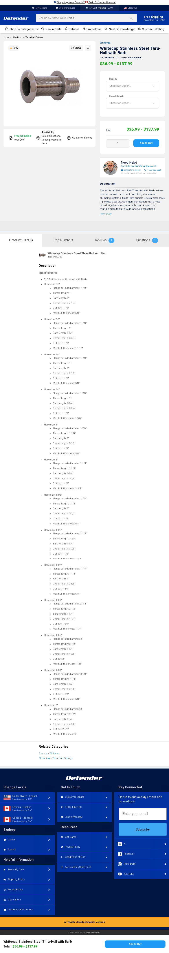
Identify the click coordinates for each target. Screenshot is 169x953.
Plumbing (44, 758)
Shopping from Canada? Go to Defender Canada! (84, 2)
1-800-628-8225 (152, 170)
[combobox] (86, 18)
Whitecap (105, 42)
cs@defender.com (130, 170)
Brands (43, 753)
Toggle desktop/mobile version (84, 922)
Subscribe (143, 829)
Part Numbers (63, 240)
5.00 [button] (13, 47)
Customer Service (65, 8)
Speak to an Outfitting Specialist (138, 166)
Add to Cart (146, 143)
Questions (147, 240)
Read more (106, 214)
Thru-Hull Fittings (34, 37)
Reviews (104, 240)
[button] (88, 48)
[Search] (133, 18)
